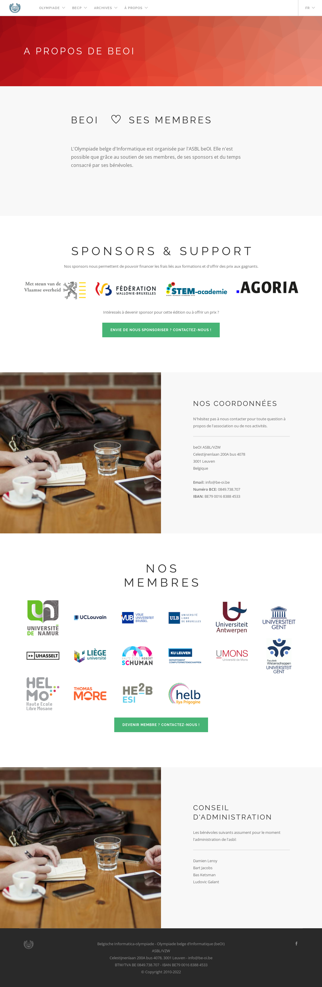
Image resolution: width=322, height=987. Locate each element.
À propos (133, 8)
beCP (77, 8)
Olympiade (49, 8)
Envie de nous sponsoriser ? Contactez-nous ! (161, 330)
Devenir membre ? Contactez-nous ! (161, 725)
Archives (103, 8)
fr (307, 8)
